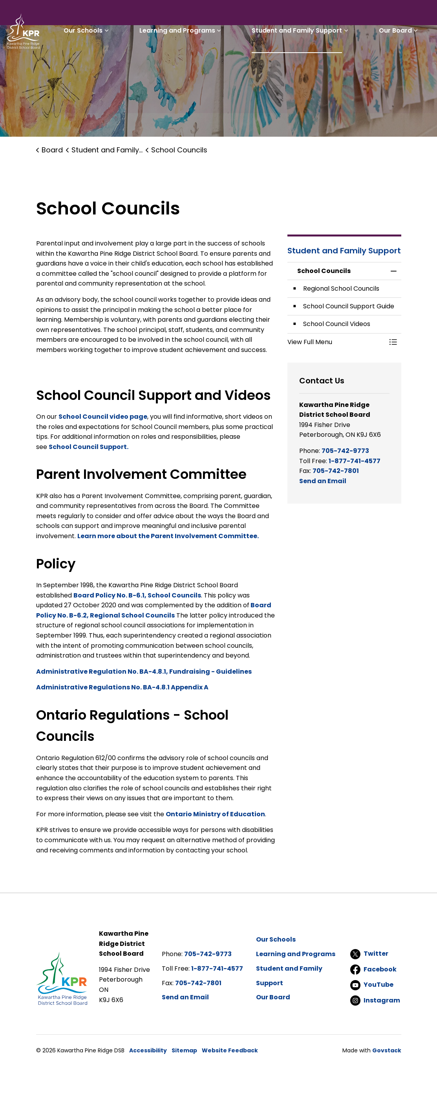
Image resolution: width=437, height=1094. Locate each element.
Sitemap (184, 1050)
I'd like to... (381, 14)
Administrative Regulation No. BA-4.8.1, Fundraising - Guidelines (144, 671)
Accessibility (148, 1050)
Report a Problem (317, 14)
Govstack (386, 1050)
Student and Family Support (311, 57)
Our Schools (116, 57)
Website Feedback (230, 1050)
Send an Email (322, 481)
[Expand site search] (423, 14)
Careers (266, 14)
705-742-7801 (336, 470)
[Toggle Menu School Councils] (393, 342)
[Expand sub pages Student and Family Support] (360, 58)
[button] (336, 342)
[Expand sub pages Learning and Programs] (243, 58)
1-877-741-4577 (354, 460)
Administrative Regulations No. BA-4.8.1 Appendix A (122, 687)
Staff (236, 14)
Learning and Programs (201, 57)
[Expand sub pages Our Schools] (140, 58)
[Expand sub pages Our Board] (420, 58)
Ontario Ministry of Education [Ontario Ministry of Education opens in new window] (215, 814)
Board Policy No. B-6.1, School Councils (137, 595)
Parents (207, 14)
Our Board (400, 57)
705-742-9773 (345, 450)
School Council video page (103, 416)
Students (171, 14)
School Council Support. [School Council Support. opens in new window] (88, 446)
